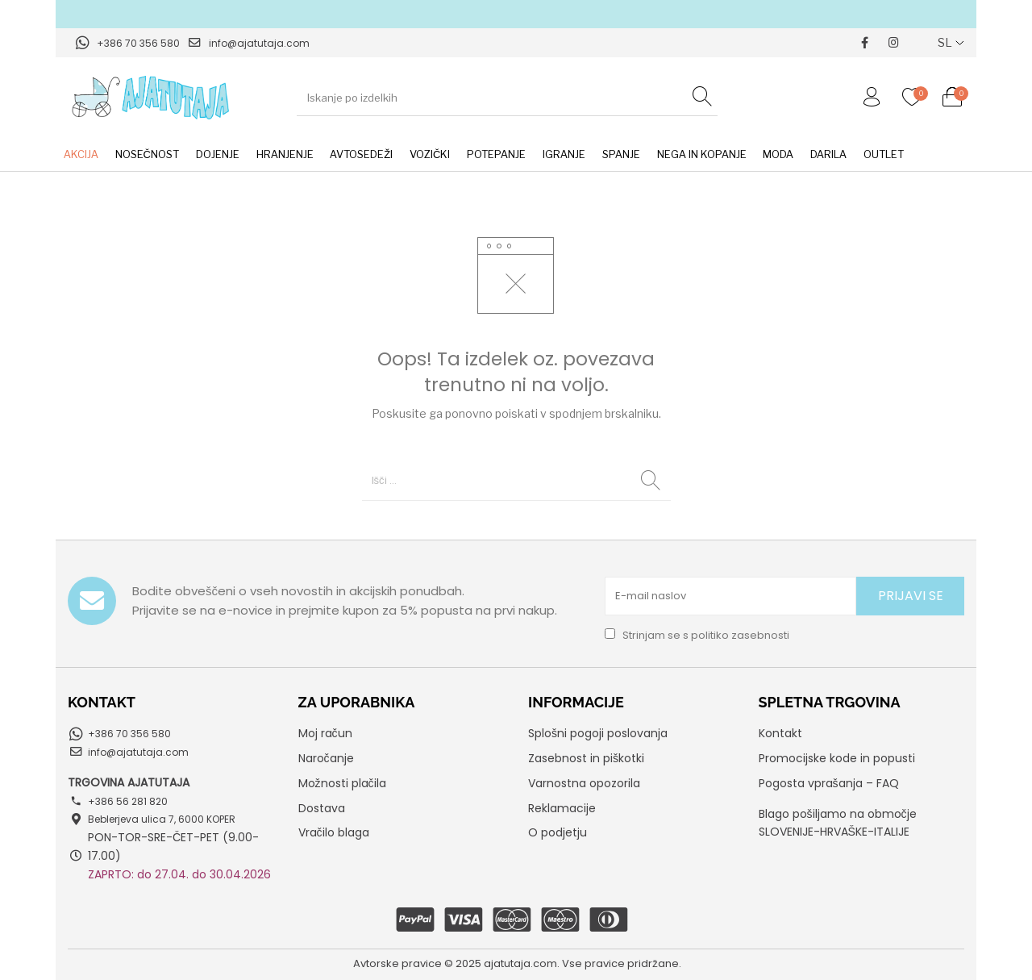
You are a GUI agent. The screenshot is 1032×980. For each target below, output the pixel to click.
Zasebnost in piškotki (586, 758)
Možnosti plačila (342, 783)
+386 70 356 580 (138, 43)
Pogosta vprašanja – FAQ (829, 783)
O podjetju (557, 832)
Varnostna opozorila (584, 783)
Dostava (321, 808)
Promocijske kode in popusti (837, 758)
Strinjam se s (697, 635)
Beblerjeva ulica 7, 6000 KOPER (161, 819)
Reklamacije (562, 808)
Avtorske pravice (397, 963)
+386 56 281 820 (128, 801)
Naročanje (326, 758)
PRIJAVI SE (910, 595)
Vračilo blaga (333, 832)
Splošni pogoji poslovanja (598, 733)
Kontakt (780, 733)
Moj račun (325, 733)
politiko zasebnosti (740, 635)
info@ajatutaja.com (259, 43)
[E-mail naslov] (730, 596)
